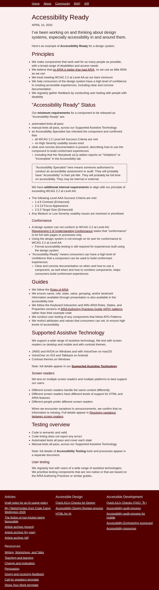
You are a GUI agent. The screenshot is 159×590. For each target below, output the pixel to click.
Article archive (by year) (20, 532)
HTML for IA (63, 513)
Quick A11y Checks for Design (75, 502)
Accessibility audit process (124, 508)
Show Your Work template (21, 585)
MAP (77, 3)
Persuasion (12, 568)
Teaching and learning (19, 557)
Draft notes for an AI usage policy (26, 502)
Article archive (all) (17, 537)
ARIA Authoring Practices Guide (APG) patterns (92, 309)
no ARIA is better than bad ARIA (73, 69)
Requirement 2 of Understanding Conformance (62, 231)
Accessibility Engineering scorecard (130, 523)
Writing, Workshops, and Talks (24, 552)
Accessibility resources (121, 528)
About (47, 3)
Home (36, 3)
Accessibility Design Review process (79, 508)
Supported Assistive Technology (94, 366)
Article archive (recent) (19, 526)
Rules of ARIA (59, 289)
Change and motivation (20, 563)
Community (62, 3)
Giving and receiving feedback (24, 574)
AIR (86, 3)
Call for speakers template (22, 579)
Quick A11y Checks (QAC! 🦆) (127, 502)
